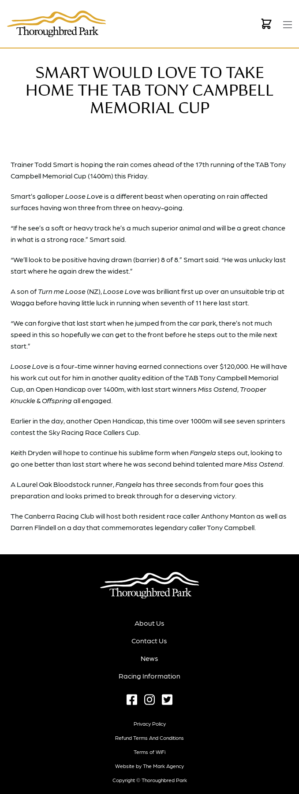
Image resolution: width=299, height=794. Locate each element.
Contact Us (149, 640)
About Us (149, 623)
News (149, 658)
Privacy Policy (150, 723)
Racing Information (149, 676)
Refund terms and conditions (149, 738)
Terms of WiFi (149, 752)
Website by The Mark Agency (149, 766)
